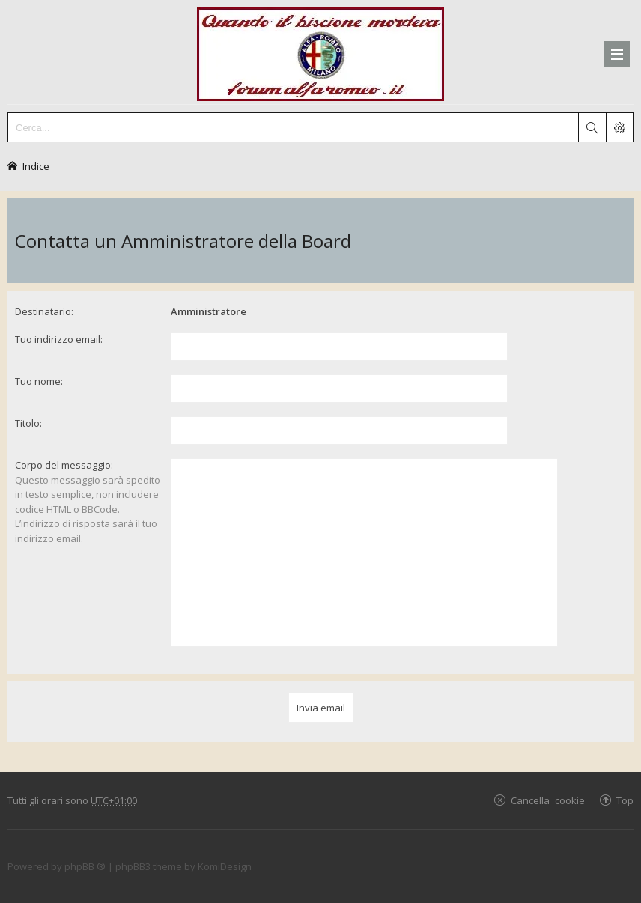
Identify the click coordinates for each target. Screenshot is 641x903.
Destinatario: (44, 311)
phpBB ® (85, 866)
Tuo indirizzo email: (59, 339)
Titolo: (28, 423)
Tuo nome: (39, 381)
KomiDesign (225, 866)
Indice (35, 166)
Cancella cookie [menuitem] (548, 800)
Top (625, 800)
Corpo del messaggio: (64, 465)
